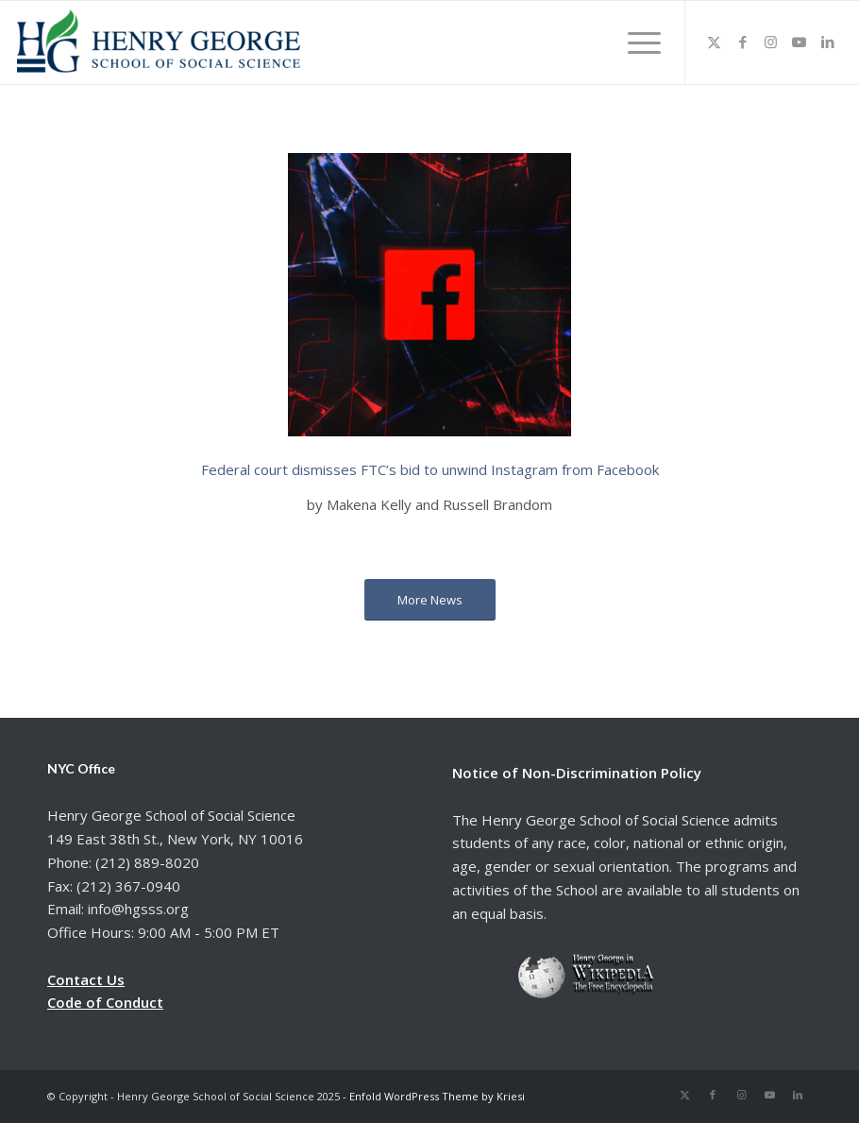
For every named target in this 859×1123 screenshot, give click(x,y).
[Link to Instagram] (771, 41)
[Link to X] (714, 41)
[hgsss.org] (158, 47)
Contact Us (86, 979)
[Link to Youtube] (799, 41)
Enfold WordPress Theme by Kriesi (437, 1096)
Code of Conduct (105, 1002)
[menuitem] (638, 42)
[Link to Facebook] (743, 41)
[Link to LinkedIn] (828, 41)
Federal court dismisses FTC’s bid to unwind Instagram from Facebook (430, 469)
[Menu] (638, 42)
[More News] (430, 600)
